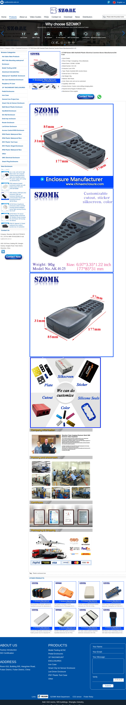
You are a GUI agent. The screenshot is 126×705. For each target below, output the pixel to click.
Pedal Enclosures (8, 91)
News (77, 17)
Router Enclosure (8, 122)
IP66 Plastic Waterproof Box (12, 138)
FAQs (46, 17)
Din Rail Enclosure (8, 115)
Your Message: (99, 657)
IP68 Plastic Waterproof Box (12, 150)
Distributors (87, 17)
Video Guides (35, 17)
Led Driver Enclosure (9, 126)
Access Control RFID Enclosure (13, 130)
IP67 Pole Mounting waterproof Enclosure (13, 62)
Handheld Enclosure (21, 48)
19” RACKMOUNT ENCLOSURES (13, 87)
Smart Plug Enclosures (10, 161)
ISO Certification (7, 653)
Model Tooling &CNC (9, 68)
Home (3, 17)
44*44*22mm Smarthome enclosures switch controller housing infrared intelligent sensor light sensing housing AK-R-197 (18, 208)
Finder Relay (88, 697)
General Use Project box (10, 99)
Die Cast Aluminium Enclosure (12, 80)
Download (68, 17)
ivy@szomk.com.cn (11, 2)
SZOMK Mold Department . (60, 697)
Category (7, 48)
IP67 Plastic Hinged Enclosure (12, 146)
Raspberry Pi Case (8, 83)
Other (13, 48)
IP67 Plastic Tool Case (10, 142)
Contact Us (56, 17)
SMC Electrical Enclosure (11, 157)
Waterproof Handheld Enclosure (13, 76)
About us (23, 17)
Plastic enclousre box (39, 573)
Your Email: (97, 652)
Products (13, 17)
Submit (108, 686)
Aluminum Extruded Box (10, 72)
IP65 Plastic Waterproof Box (12, 134)
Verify (95, 677)
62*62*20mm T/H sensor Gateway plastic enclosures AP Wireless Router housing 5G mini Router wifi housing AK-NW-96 (17, 218)
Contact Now (13, 257)
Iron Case (5, 95)
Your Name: (98, 647)
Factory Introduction (8, 650)
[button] (59, 44)
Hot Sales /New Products (10, 56)
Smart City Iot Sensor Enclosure (13, 103)
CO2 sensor (77, 697)
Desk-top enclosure (9, 119)
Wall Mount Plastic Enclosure (12, 107)
